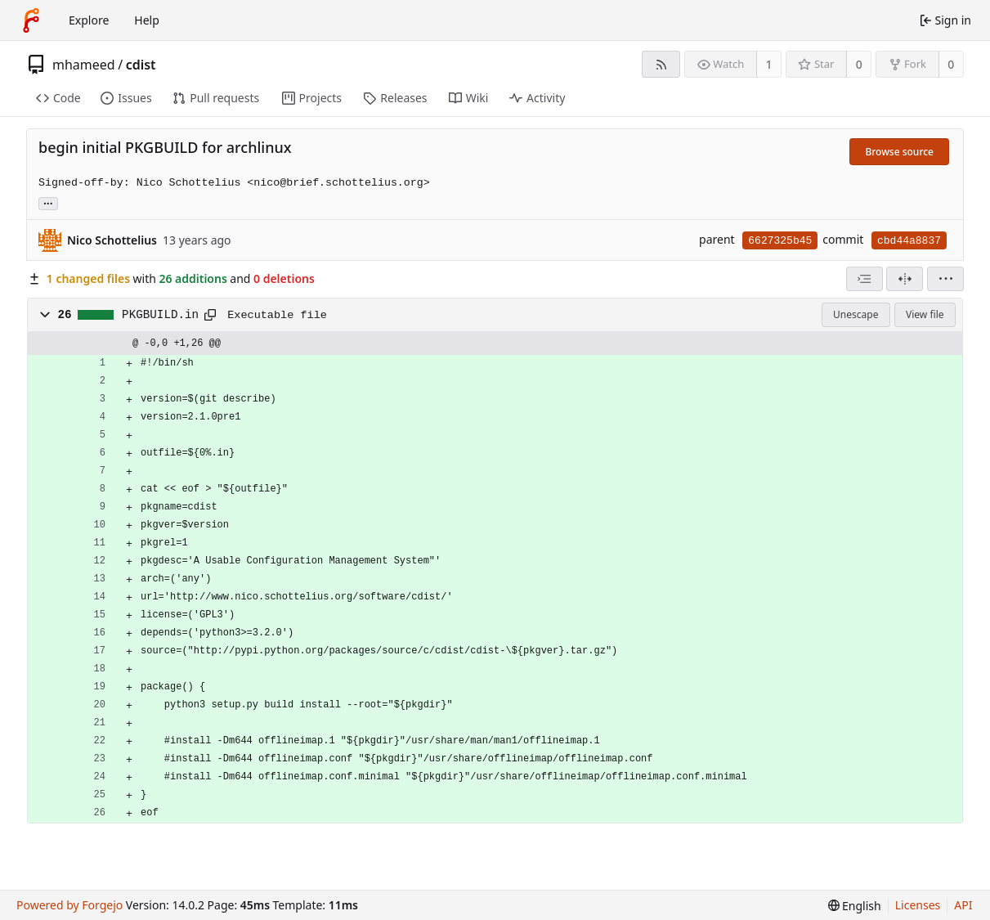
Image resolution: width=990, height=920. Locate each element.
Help (146, 20)
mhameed (83, 64)
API (963, 905)
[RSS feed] (661, 64)
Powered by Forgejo (69, 905)
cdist (141, 64)
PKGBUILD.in (160, 314)
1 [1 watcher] (769, 64)
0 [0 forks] (950, 64)
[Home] (31, 20)
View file (924, 314)
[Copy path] (210, 314)
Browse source (899, 152)
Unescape (855, 314)
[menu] (945, 279)
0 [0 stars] (859, 64)
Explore (89, 20)
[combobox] (864, 279)
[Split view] (904, 279)
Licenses (918, 905)
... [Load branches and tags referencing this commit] (48, 202)
